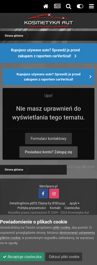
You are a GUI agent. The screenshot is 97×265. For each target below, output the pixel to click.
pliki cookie (61, 227)
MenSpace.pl (48, 186)
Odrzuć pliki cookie (63, 257)
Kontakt (55, 208)
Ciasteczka (72, 208)
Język (74, 203)
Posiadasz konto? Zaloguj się (48, 152)
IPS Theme (39, 203)
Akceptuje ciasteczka (22, 257)
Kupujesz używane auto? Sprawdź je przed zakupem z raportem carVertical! (45, 53)
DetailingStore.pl (21, 203)
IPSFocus (58, 203)
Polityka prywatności (31, 208)
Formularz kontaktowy (48, 138)
